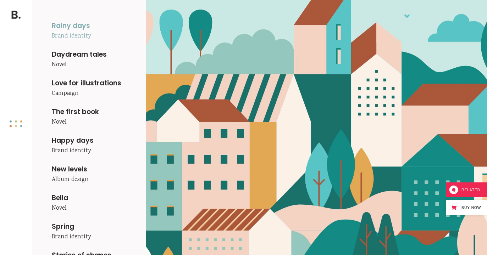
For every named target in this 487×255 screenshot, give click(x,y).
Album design (70, 179)
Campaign (65, 93)
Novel (59, 65)
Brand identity (71, 36)
